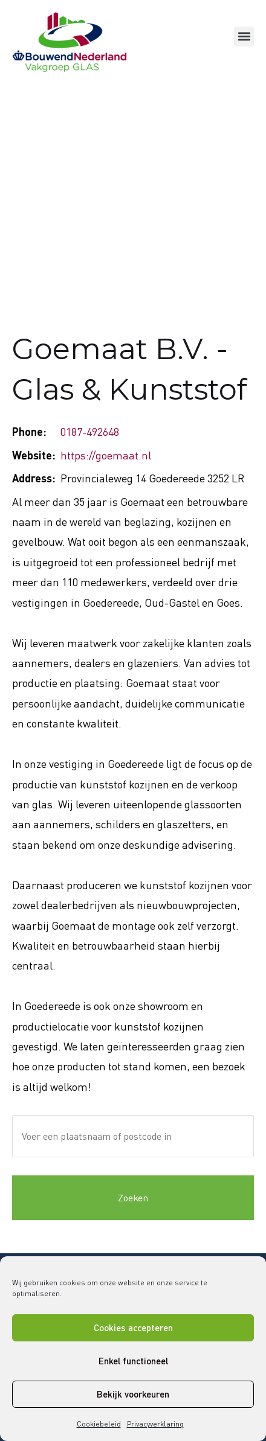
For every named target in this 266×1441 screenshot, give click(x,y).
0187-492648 (89, 431)
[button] (244, 36)
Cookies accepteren (133, 1327)
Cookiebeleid (99, 1423)
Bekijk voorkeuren (133, 1393)
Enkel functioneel (133, 1360)
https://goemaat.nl (105, 455)
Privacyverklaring (155, 1423)
